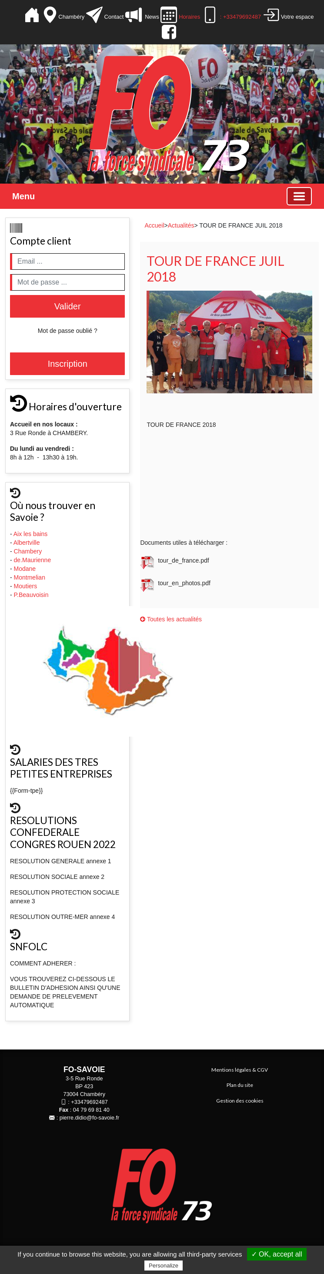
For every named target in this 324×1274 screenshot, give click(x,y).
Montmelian (30, 577)
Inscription (67, 364)
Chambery (28, 551)
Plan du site (240, 1085)
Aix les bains (31, 533)
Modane (25, 568)
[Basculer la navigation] (299, 196)
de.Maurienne (33, 560)
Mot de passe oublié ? (67, 330)
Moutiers (26, 586)
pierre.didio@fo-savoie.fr (89, 1118)
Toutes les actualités (171, 619)
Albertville (27, 542)
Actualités (181, 225)
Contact (114, 16)
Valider (67, 306)
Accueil (154, 225)
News (151, 16)
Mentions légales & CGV (239, 1069)
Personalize (163, 1265)
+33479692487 (89, 1102)
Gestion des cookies (240, 1100)
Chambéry (72, 16)
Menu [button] (23, 196)
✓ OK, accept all (276, 1254)
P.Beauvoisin (32, 594)
